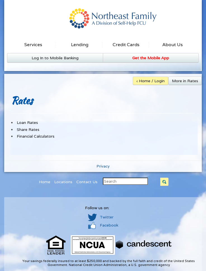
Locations (63, 181)
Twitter (100, 217)
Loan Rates (27, 122)
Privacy (103, 166)
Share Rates (28, 129)
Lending (79, 45)
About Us (172, 45)
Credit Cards (126, 45)
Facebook (103, 225)
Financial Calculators (36, 136)
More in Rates (185, 80)
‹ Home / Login (150, 80)
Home (44, 181)
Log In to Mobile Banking (55, 57)
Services (33, 45)
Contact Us (87, 181)
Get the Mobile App (150, 57)
